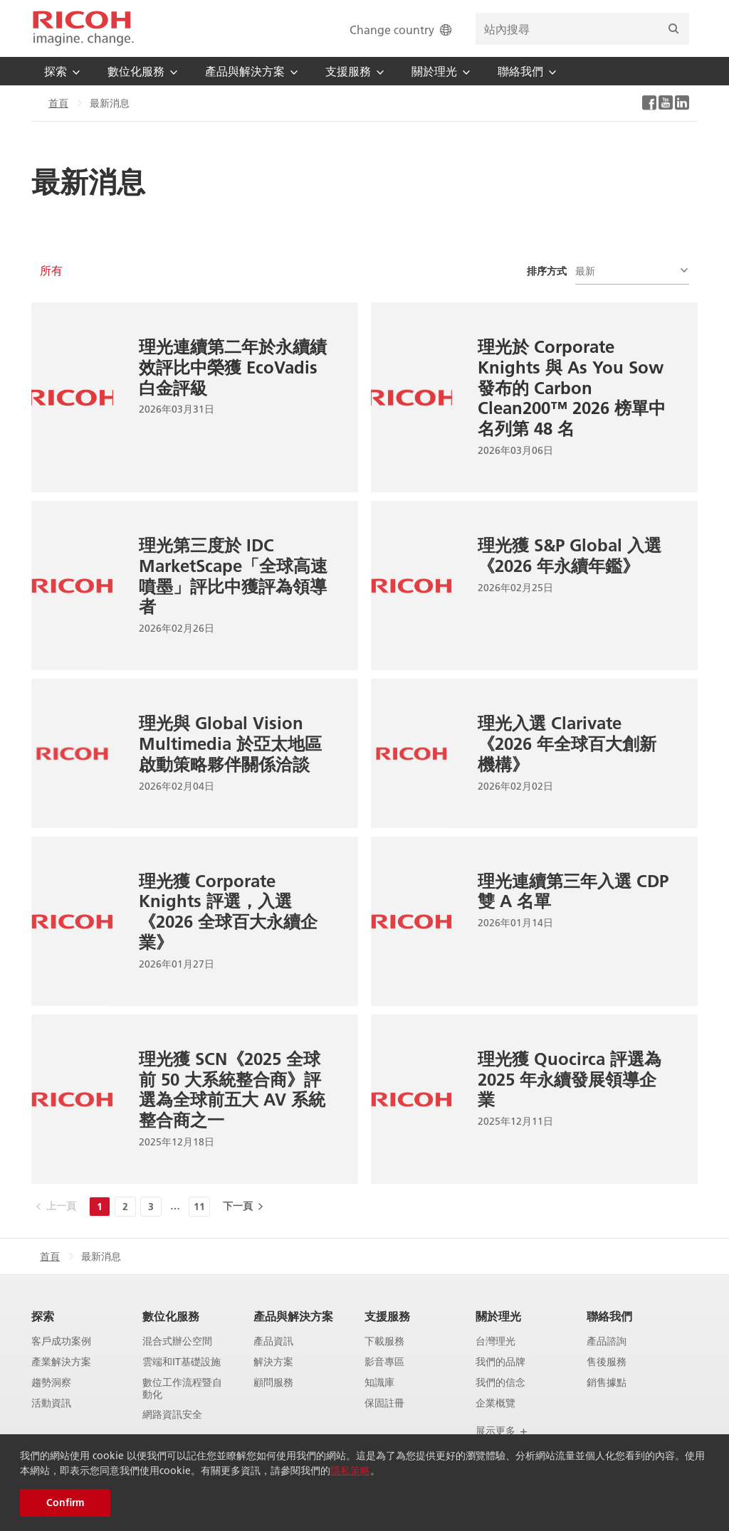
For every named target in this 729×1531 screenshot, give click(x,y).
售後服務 (606, 1362)
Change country (402, 29)
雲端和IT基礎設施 (181, 1362)
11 (199, 1206)
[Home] (83, 28)
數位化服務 (170, 1316)
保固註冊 (384, 1403)
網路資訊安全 (172, 1415)
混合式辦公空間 (177, 1341)
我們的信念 (500, 1383)
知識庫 (379, 1383)
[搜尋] (673, 29)
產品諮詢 (606, 1341)
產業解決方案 (61, 1362)
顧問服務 (273, 1383)
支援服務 (387, 1316)
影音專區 (384, 1362)
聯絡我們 (609, 1316)
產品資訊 (273, 1341)
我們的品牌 (500, 1362)
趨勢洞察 (51, 1383)
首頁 (58, 103)
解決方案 (273, 1362)
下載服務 (384, 1341)
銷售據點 (606, 1383)
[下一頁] (242, 1206)
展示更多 (502, 1430)
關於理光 (498, 1316)
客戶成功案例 (61, 1341)
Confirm (65, 1502)
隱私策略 (350, 1470)
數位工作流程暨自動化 (182, 1389)
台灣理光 (495, 1341)
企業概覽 (495, 1403)
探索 (42, 1316)
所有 (51, 270)
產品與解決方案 (293, 1316)
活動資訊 (51, 1403)
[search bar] (582, 29)
